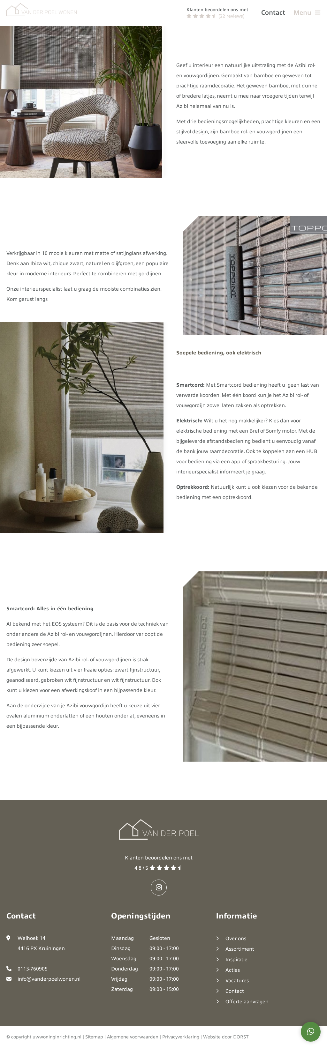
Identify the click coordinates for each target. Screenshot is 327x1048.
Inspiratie (236, 960)
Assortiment (239, 949)
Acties (232, 970)
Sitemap (94, 1036)
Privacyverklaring (180, 1036)
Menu (307, 12)
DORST (241, 1036)
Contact (273, 12)
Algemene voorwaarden (132, 1036)
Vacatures (237, 981)
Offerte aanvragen (247, 1002)
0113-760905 (33, 969)
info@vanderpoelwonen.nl (49, 979)
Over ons (235, 938)
